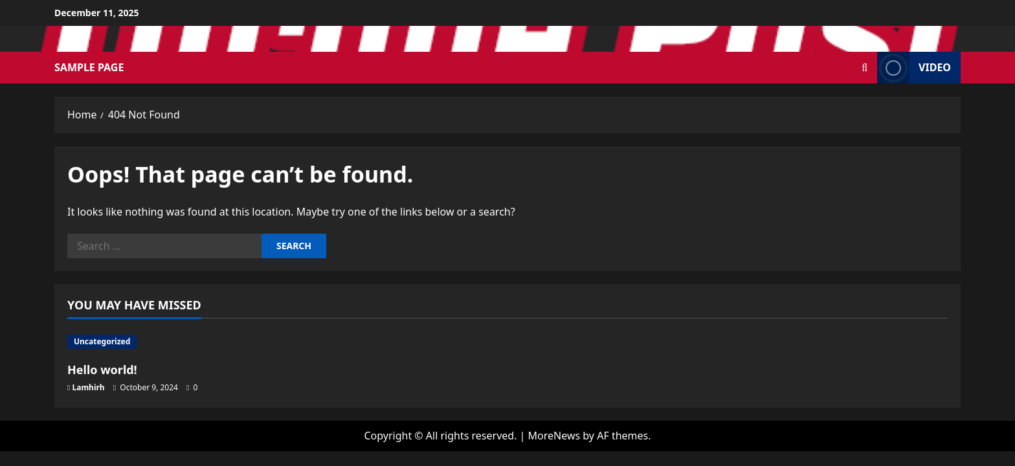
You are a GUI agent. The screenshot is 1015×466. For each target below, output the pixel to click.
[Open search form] (864, 67)
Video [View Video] (914, 67)
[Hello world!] (172, 341)
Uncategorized (102, 341)
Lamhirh (88, 387)
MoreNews (554, 435)
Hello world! (102, 369)
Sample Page (89, 67)
